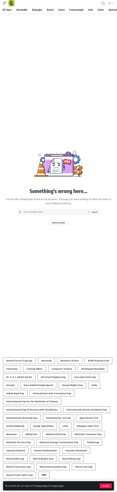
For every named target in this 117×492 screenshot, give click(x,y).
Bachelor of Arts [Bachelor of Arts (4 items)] (73, 360)
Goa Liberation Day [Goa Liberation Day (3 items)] (18, 386)
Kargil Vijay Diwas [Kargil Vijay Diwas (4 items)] (17, 446)
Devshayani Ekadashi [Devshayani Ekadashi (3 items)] (19, 378)
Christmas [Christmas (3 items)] (44, 369)
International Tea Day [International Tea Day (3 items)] (20, 438)
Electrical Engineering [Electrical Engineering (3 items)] (89, 378)
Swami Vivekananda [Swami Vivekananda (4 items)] (47, 472)
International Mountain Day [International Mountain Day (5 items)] (74, 429)
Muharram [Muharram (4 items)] (13, 455)
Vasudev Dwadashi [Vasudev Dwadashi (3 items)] (79, 472)
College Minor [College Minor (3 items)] (67, 369)
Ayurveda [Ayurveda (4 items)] (48, 360)
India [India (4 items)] (40, 395)
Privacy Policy (43, 485)
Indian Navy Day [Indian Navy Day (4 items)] (61, 395)
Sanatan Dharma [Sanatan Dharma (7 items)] (16, 472)
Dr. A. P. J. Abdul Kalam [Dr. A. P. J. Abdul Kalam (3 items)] (54, 378)
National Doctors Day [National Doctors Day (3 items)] (19, 463)
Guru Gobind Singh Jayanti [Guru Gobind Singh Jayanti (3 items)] (72, 386)
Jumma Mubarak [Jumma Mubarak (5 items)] (80, 438)
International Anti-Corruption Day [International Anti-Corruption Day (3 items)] (27, 403)
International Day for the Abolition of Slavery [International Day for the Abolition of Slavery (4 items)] (34, 412)
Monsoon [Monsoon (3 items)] (89, 446)
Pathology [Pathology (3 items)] (98, 463)
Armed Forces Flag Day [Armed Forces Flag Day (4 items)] (20, 360)
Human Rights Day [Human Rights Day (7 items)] (17, 395)
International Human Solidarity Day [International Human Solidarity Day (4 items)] (28, 429)
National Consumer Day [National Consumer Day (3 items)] (72, 455)
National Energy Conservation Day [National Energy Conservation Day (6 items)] (62, 463)
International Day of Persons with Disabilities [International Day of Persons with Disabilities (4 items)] (34, 421)
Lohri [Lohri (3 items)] (40, 446)
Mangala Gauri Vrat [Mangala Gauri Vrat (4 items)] (63, 446)
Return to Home (58, 223)
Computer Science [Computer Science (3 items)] (96, 369)
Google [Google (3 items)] (43, 386)
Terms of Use (60, 485)
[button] (106, 485)
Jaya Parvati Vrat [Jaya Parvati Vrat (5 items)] (52, 438)
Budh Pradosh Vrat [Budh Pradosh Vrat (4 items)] (18, 369)
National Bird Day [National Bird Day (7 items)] (38, 455)
